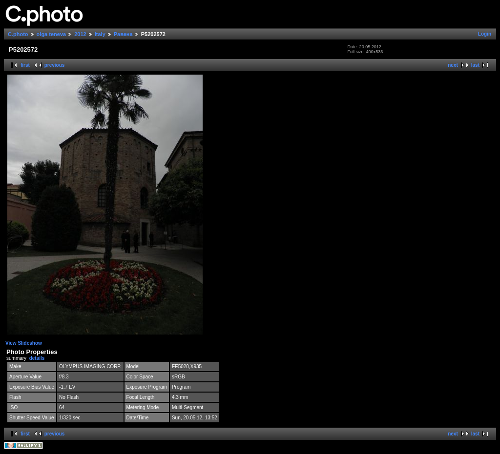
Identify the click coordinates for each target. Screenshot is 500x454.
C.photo (18, 34)
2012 (80, 34)
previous (54, 65)
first (25, 65)
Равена (123, 34)
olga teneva (51, 34)
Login (484, 34)
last (475, 65)
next (453, 65)
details (37, 358)
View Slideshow (23, 343)
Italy (100, 34)
